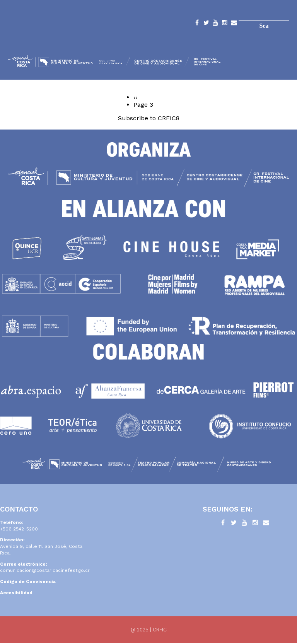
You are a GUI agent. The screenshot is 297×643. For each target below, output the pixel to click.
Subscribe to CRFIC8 (148, 118)
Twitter (206, 24)
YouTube (215, 24)
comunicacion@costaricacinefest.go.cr (45, 570)
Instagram (224, 24)
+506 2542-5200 (19, 529)
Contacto (234, 24)
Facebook (196, 24)
